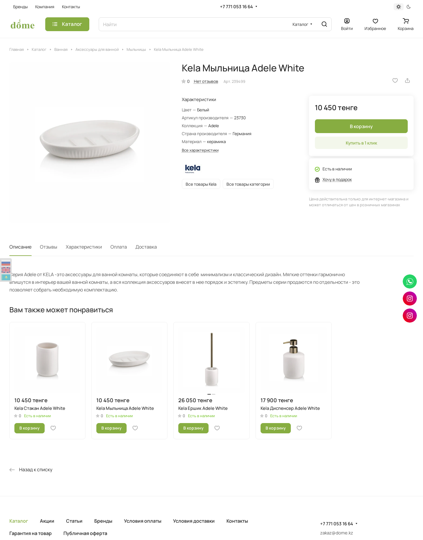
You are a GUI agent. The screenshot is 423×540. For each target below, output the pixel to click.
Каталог (18, 521)
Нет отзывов (206, 81)
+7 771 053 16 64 (236, 6)
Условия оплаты (142, 521)
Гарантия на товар (30, 533)
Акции (47, 521)
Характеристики (84, 247)
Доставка (146, 247)
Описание (20, 247)
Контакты (237, 521)
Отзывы (48, 247)
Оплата (118, 247)
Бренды (103, 521)
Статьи (74, 521)
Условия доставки (194, 521)
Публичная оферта (85, 533)
